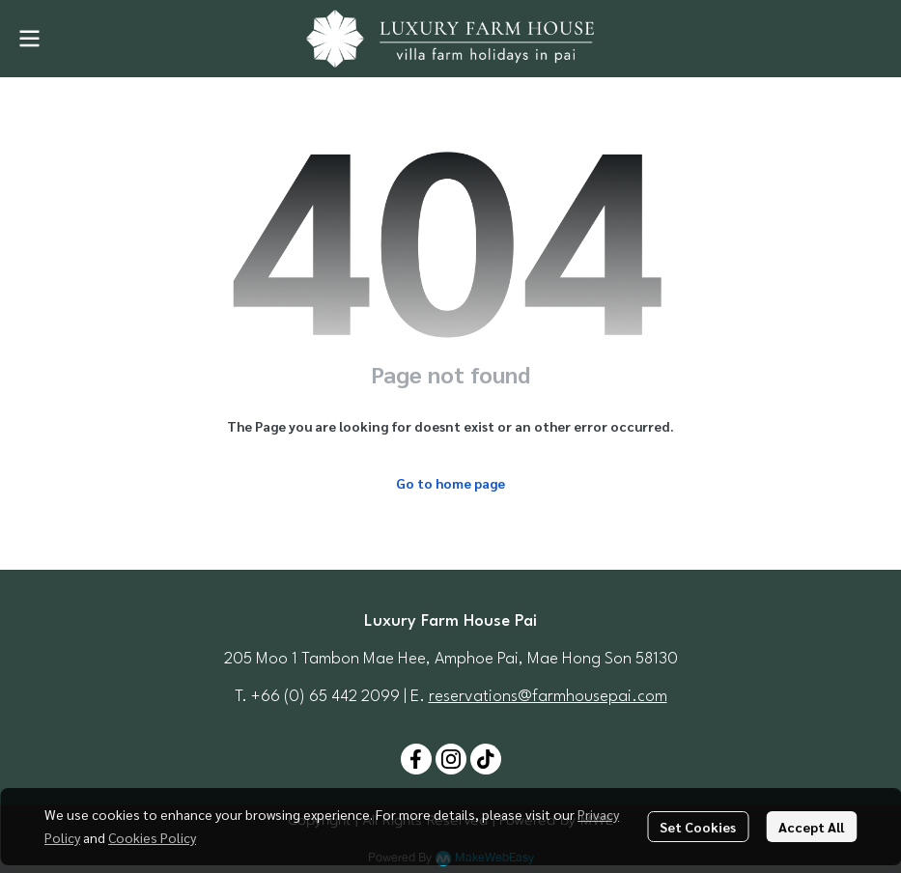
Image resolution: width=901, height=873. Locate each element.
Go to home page (450, 483)
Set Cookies (698, 826)
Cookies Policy (152, 837)
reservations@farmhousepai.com (548, 697)
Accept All (811, 826)
